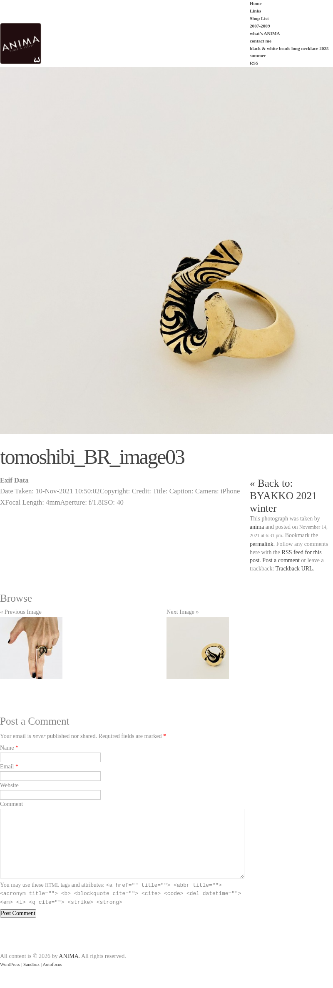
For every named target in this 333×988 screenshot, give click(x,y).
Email (7, 766)
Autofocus (52, 964)
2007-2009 (260, 25)
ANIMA (68, 956)
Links (255, 10)
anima (257, 527)
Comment (11, 804)
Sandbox (31, 964)
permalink (261, 544)
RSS (254, 62)
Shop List (259, 18)
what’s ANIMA (265, 33)
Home (256, 3)
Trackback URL (294, 568)
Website (9, 785)
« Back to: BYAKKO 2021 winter (283, 496)
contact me (260, 40)
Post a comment (280, 560)
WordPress (10, 964)
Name (7, 748)
